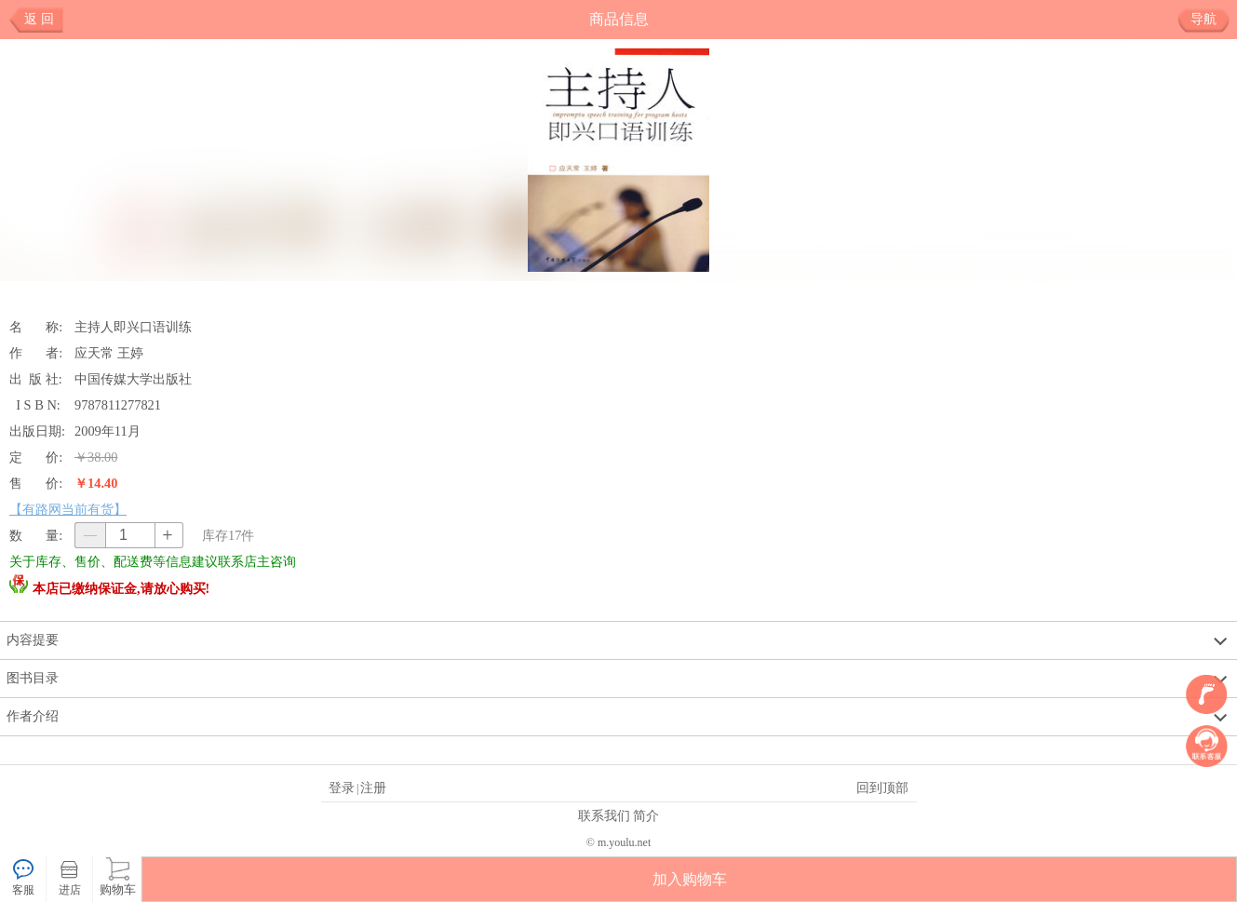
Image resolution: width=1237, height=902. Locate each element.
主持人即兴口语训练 (133, 326)
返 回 (39, 19)
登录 (342, 787)
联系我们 (604, 815)
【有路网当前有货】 (68, 509)
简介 (646, 815)
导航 (1210, 20)
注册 (373, 787)
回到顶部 (882, 787)
